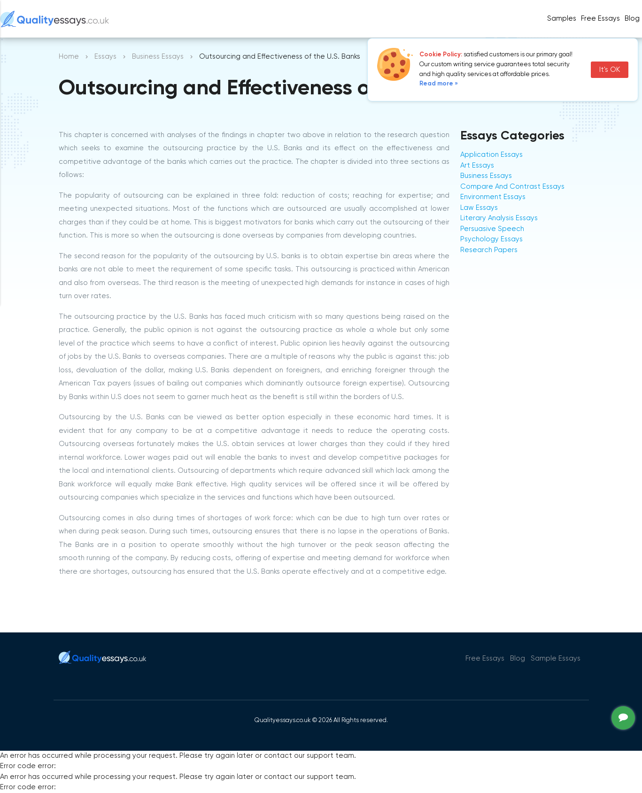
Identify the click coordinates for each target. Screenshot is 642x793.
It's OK (609, 69)
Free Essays (600, 18)
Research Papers (489, 250)
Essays (105, 56)
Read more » (438, 84)
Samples (561, 18)
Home (69, 56)
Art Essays (477, 165)
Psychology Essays (491, 239)
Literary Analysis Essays (499, 218)
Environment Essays (493, 196)
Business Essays (158, 56)
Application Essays (491, 154)
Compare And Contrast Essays (512, 186)
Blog (632, 18)
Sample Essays (555, 658)
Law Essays (479, 207)
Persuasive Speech (492, 228)
